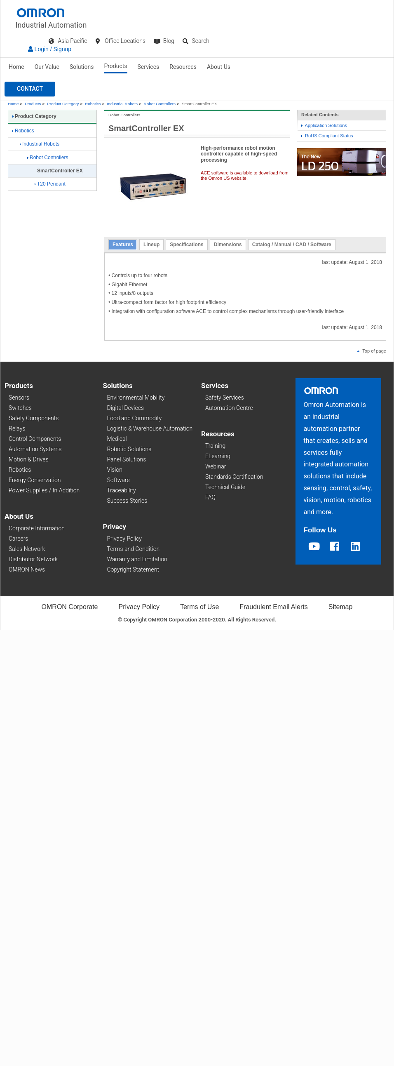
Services (148, 67)
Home (16, 67)
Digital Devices (125, 408)
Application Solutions (324, 125)
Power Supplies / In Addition (44, 490)
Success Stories (127, 500)
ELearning (217, 456)
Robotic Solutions (129, 449)
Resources (183, 67)
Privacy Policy (124, 538)
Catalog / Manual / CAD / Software (291, 244)
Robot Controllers (160, 103)
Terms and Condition (133, 549)
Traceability (121, 490)
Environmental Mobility (136, 397)
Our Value (47, 67)
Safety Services (224, 397)
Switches (20, 408)
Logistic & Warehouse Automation (150, 428)
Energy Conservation (35, 480)
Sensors (19, 397)
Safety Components (34, 418)
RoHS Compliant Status (327, 135)
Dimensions (228, 244)
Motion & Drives (29, 459)
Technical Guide (225, 487)
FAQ (210, 497)
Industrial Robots (122, 103)
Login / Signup (49, 49)
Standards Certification (234, 476)
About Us (218, 67)
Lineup (151, 244)
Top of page (371, 350)
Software (118, 480)
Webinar (215, 466)
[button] (30, 89)
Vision (115, 469)
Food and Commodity (134, 418)
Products (115, 66)
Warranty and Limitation (137, 559)
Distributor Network (33, 559)
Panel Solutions (126, 459)
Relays (17, 428)
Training (215, 445)
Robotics (93, 103)
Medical (117, 438)
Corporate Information (37, 528)
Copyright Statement (133, 569)
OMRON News (27, 569)
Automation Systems (35, 449)
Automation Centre (229, 408)
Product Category (63, 103)
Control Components (35, 438)
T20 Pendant (50, 184)
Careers (18, 538)
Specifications (186, 244)
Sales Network (27, 549)
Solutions (82, 67)
